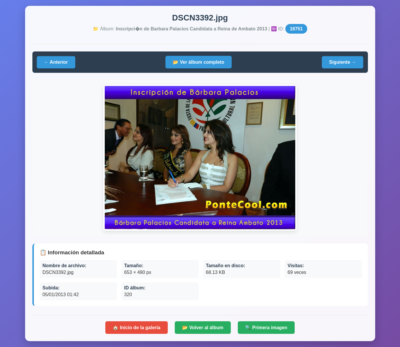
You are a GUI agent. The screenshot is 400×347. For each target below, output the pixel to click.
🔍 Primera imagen (266, 327)
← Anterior (56, 62)
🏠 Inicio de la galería (136, 327)
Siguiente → (342, 62)
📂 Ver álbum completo (198, 62)
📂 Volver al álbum (202, 327)
